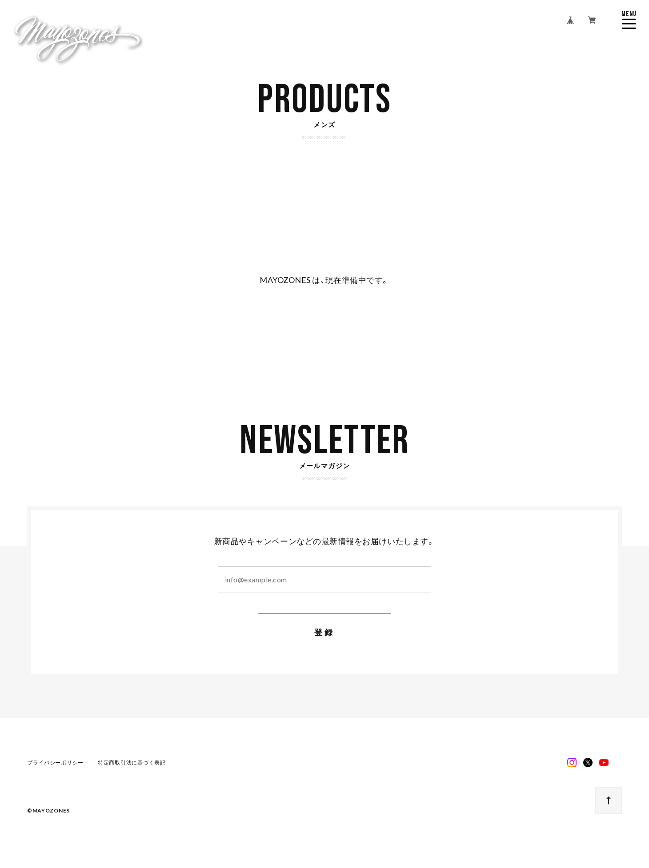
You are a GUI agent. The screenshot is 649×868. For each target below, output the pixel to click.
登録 (324, 633)
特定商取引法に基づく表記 (131, 763)
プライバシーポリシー (55, 763)
